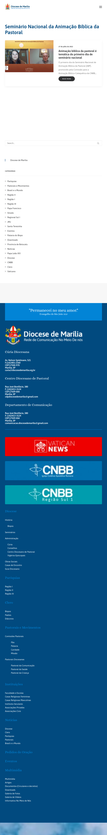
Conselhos (12, 509)
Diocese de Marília (18, 121)
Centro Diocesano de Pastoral (21, 512)
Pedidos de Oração (18, 713)
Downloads (10, 750)
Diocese (11, 472)
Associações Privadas (14, 668)
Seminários (10, 493)
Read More (66, 79)
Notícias (11, 681)
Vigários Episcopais (16, 516)
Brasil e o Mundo (12, 704)
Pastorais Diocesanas (14, 620)
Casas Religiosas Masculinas (18, 661)
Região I (9, 547)
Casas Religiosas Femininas (17, 657)
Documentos (11, 747)
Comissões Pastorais (14, 597)
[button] (100, 7)
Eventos (11, 722)
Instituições (14, 645)
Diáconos (9, 579)
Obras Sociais (11, 522)
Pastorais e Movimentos (23, 588)
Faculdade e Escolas (14, 654)
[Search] (53, 104)
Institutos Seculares (14, 665)
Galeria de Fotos (12, 754)
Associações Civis (13, 672)
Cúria (10, 505)
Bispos (10, 487)
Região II (9, 551)
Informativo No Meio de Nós (18, 761)
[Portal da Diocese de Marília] (17, 7)
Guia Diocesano (12, 529)
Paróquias (12, 538)
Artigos (8, 743)
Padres (8, 576)
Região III (9, 554)
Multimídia (13, 731)
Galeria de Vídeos (13, 758)
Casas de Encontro (13, 526)
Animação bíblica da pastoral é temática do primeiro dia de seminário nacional (78, 54)
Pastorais (9, 700)
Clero (9, 563)
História (8, 481)
